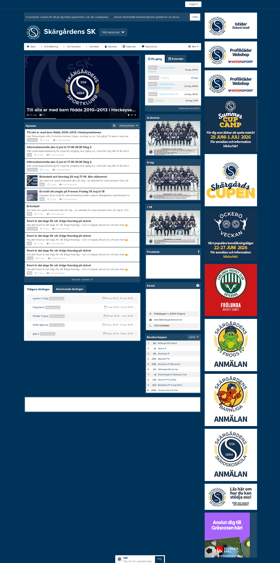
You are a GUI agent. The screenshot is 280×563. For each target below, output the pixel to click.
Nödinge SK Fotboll (167, 343)
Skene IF (162, 348)
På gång (155, 59)
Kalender (129, 46)
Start (31, 46)
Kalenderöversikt (189, 108)
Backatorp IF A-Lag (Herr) (170, 385)
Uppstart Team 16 (168, 94)
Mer (193, 46)
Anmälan (92, 46)
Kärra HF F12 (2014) (167, 379)
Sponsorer (149, 46)
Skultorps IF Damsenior (169, 364)
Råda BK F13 (164, 358)
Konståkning (49, 46)
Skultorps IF (163, 353)
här (111, 17)
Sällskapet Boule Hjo (168, 369)
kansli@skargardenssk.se (168, 319)
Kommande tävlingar (69, 289)
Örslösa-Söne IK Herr (168, 390)
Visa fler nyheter (82, 279)
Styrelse (111, 46)
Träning (165, 77)
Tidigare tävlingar (38, 289)
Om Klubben (72, 46)
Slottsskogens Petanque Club (172, 374)
